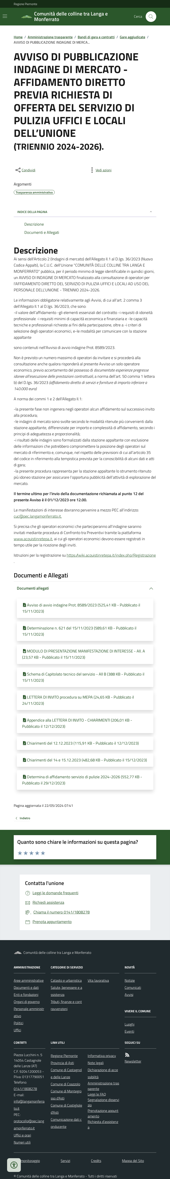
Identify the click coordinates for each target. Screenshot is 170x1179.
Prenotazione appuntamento (103, 1113)
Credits (96, 1160)
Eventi (129, 1031)
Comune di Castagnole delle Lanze (66, 1073)
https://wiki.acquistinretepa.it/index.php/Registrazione (111, 555)
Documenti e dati (26, 987)
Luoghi (129, 1024)
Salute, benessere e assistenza (66, 991)
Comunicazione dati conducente (66, 1123)
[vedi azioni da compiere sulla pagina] (100, 170)
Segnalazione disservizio (103, 1102)
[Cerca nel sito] (149, 16)
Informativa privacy (102, 1055)
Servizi (65, 1160)
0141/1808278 (25, 1088)
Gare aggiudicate (132, 37)
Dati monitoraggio (27, 1160)
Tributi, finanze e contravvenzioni (66, 1005)
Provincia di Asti (62, 1062)
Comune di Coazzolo (65, 1084)
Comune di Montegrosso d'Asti (66, 1094)
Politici (18, 1023)
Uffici (17, 1030)
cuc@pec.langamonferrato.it (37, 516)
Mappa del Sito (133, 1160)
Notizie (130, 980)
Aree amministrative (29, 980)
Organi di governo (27, 1001)
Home (18, 37)
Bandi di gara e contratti (96, 37)
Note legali (96, 1062)
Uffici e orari (22, 1135)
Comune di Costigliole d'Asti (66, 1109)
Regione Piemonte (25, 4)
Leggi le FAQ (97, 1094)
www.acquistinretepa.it (33, 539)
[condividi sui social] (25, 170)
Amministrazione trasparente (50, 37)
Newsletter (133, 1061)
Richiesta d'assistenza (103, 1124)
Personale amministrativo (29, 1012)
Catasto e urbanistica (66, 980)
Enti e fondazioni (26, 994)
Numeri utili (22, 1142)
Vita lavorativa (98, 980)
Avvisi (129, 994)
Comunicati (133, 987)
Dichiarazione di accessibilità (103, 1073)
